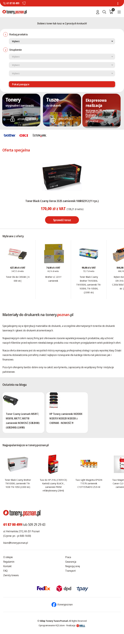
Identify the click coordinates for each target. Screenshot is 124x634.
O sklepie (8, 557)
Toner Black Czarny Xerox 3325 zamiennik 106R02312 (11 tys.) (61, 201)
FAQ (5, 570)
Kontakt (7, 566)
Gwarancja (70, 561)
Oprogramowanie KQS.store (52, 625)
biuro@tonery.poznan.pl (15, 543)
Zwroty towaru (11, 575)
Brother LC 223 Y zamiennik (53, 278)
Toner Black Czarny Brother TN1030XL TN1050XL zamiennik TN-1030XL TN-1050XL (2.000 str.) (88, 284)
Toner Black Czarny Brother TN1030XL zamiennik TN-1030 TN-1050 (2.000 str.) (18, 483)
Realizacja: (75, 625)
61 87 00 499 (12, 3)
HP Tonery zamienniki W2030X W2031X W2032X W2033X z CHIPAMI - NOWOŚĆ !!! (65, 418)
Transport (70, 570)
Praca (68, 557)
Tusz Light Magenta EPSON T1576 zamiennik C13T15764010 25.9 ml (88, 483)
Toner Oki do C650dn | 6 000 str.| (18, 278)
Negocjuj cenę (72, 566)
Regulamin (8, 561)
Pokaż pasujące (20, 84)
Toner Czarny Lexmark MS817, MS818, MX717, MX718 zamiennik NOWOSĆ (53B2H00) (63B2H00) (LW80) (23, 420)
